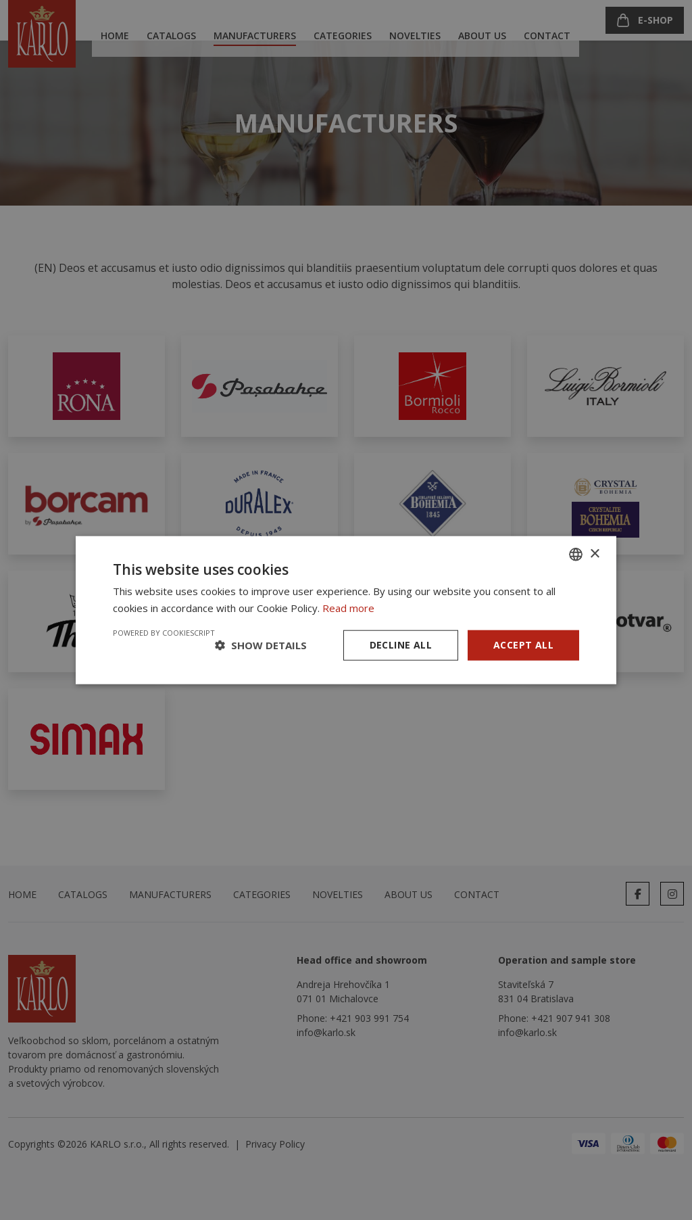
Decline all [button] (401, 644)
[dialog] (346, 610)
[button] (261, 645)
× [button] (594, 553)
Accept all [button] (523, 644)
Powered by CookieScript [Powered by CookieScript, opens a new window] (164, 633)
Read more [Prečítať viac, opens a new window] (348, 608)
